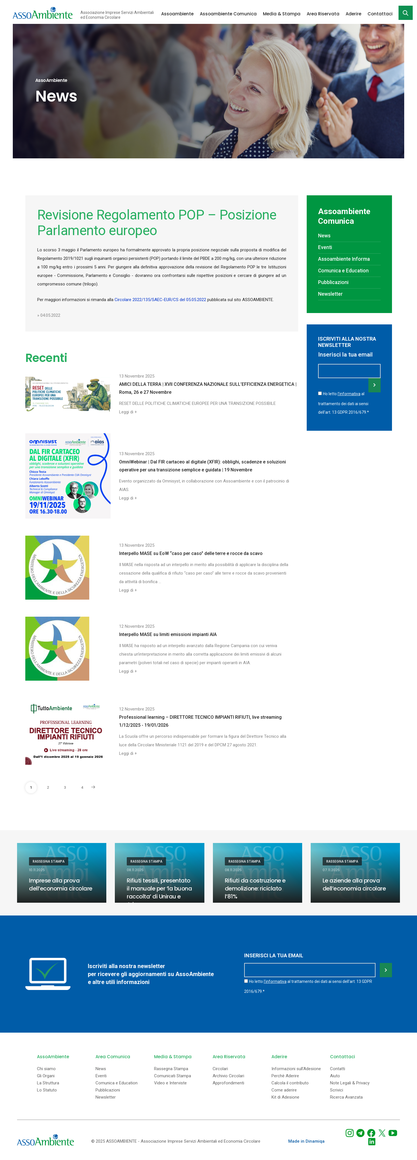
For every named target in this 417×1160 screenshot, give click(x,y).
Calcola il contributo (290, 1083)
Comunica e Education (343, 271)
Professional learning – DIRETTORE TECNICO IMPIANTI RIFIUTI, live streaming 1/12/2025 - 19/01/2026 (200, 721)
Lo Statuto (47, 1090)
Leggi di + (128, 412)
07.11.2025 (331, 870)
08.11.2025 (135, 870)
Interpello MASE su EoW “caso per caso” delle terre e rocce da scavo (191, 553)
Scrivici (336, 1090)
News (324, 236)
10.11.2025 (37, 870)
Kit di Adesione (285, 1097)
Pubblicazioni (333, 282)
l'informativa (349, 394)
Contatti (337, 1069)
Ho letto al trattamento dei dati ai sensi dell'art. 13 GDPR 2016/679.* (343, 403)
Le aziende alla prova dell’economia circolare (354, 884)
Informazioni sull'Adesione (296, 1069)
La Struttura (48, 1083)
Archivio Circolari (228, 1076)
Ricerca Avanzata (346, 1097)
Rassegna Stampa (49, 861)
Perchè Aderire (285, 1076)
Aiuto (335, 1076)
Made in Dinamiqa (306, 1141)
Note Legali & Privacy (350, 1083)
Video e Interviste (170, 1083)
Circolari (220, 1069)
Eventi (325, 247)
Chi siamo (46, 1069)
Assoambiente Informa (344, 259)
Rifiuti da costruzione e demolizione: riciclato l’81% (255, 888)
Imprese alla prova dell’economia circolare (60, 884)
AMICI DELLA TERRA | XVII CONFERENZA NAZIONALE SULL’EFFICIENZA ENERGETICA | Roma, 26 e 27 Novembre (207, 388)
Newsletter (330, 294)
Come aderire (284, 1090)
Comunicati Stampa (172, 1076)
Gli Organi (46, 1076)
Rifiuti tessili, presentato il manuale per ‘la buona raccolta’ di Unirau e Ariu (159, 892)
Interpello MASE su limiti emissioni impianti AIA (168, 634)
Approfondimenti (228, 1083)
